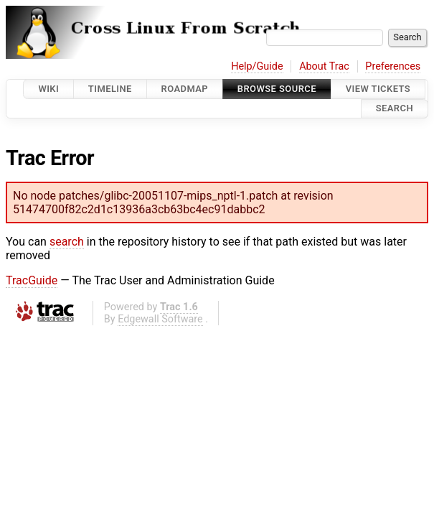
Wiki (48, 88)
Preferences (392, 66)
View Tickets (378, 88)
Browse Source (276, 88)
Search (394, 108)
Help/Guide (257, 66)
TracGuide (31, 280)
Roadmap (185, 88)
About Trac (324, 66)
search (66, 241)
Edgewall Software (160, 319)
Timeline (110, 88)
